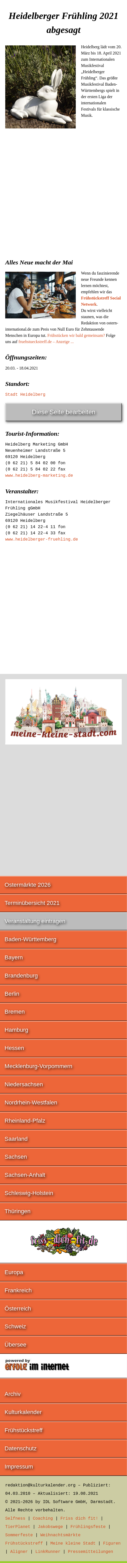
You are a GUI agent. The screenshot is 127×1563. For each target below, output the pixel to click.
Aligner (19, 1552)
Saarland (16, 1139)
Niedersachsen (24, 1084)
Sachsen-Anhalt (25, 1175)
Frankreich (18, 1290)
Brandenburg (21, 975)
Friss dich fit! (79, 1518)
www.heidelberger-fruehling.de (41, 539)
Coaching (43, 1518)
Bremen (15, 1011)
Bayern (14, 957)
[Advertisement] (63, 199)
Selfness (15, 1518)
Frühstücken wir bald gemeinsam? (76, 335)
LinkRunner (47, 1552)
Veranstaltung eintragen (35, 921)
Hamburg (16, 1030)
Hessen (14, 1048)
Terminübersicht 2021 (32, 903)
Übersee (15, 1344)
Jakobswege (50, 1527)
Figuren (111, 1543)
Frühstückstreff (24, 1430)
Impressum (19, 1466)
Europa (14, 1272)
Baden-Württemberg (30, 939)
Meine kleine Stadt (73, 1543)
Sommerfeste (19, 1535)
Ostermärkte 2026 (28, 885)
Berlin (12, 994)
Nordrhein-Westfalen (31, 1102)
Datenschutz (21, 1448)
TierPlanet (17, 1527)
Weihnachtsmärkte (60, 1535)
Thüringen (18, 1211)
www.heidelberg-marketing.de (39, 475)
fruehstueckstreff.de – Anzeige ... (46, 341)
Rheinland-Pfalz (25, 1120)
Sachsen (16, 1157)
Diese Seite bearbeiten (63, 411)
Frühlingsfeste (88, 1527)
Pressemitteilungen (90, 1552)
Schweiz (15, 1326)
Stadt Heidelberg (25, 394)
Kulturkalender (23, 1412)
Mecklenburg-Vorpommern (38, 1066)
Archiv (13, 1394)
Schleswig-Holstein (29, 1193)
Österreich (18, 1308)
